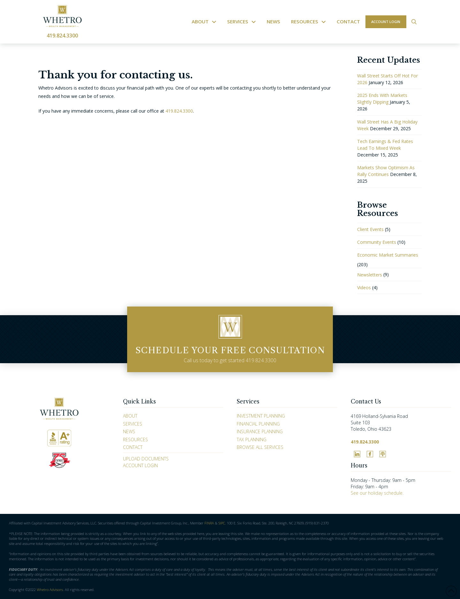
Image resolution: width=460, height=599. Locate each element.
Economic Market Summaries (387, 255)
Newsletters (369, 275)
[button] (414, 21)
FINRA (209, 523)
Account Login (140, 465)
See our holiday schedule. (377, 493)
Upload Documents (146, 459)
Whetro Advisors (50, 589)
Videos (364, 287)
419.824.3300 (62, 35)
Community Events (376, 242)
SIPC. (222, 523)
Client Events (370, 229)
